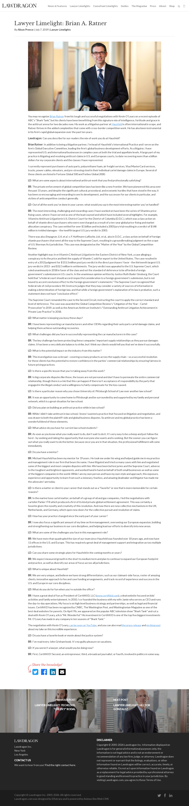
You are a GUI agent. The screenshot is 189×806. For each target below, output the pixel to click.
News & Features (57, 6)
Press (153, 6)
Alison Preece (25, 29)
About (162, 6)
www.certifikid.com (107, 595)
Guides (125, 6)
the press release (131, 625)
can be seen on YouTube (83, 625)
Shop (172, 6)
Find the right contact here (60, 765)
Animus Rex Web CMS (96, 798)
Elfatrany (57, 798)
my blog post (153, 625)
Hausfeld (117, 124)
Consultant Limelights (105, 6)
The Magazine (139, 6)
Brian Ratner (57, 116)
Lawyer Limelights (80, 6)
